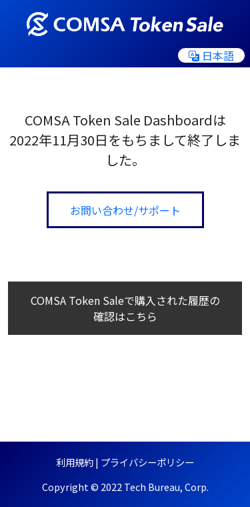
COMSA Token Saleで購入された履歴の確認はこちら (125, 308)
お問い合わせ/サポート (125, 210)
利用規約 (74, 462)
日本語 (211, 55)
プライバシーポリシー (147, 462)
